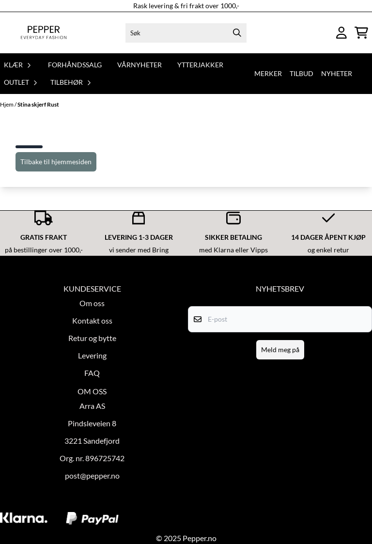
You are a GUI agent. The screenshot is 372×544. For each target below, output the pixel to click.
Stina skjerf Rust (38, 104)
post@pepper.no (92, 475)
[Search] (237, 33)
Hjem (7, 104)
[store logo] (43, 33)
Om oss (92, 303)
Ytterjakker (200, 65)
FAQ (92, 372)
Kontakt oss (92, 320)
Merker (268, 73)
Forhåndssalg (75, 65)
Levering (92, 355)
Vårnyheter (139, 65)
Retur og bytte (92, 337)
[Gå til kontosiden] (341, 33)
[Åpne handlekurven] (361, 33)
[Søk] (186, 33)
